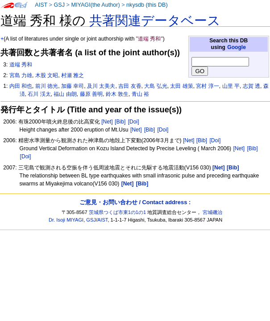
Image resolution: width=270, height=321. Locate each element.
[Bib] (120, 122)
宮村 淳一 (207, 86)
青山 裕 (140, 94)
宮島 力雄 (20, 75)
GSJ (59, 5)
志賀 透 (251, 86)
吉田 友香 (129, 86)
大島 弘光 (155, 86)
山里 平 (231, 86)
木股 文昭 (46, 75)
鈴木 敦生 (117, 94)
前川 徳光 (46, 86)
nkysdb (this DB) (147, 5)
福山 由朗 (65, 94)
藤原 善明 (91, 94)
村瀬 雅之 (72, 75)
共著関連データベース (154, 20)
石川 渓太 (39, 94)
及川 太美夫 (101, 86)
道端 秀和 (20, 65)
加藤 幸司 (72, 86)
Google (236, 47)
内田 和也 (20, 86)
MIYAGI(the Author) (95, 5)
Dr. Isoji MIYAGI (66, 219)
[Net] (107, 122)
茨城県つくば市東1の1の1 (117, 212)
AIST (41, 5)
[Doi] (133, 122)
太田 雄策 (181, 86)
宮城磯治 (212, 212)
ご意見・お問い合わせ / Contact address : (135, 202)
